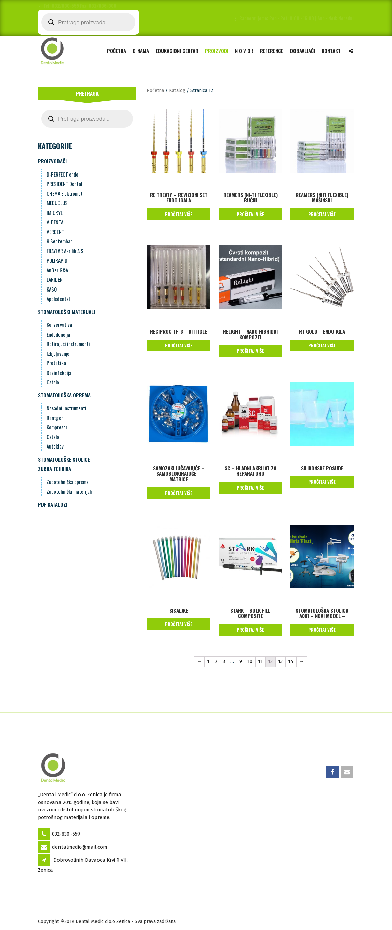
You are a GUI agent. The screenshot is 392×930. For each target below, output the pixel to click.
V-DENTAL (56, 222)
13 (280, 661)
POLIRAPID (57, 260)
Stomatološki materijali (66, 311)
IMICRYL (55, 212)
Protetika (56, 362)
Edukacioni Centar (177, 50)
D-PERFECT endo (62, 174)
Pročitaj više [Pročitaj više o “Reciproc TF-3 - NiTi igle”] (178, 345)
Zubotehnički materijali (69, 491)
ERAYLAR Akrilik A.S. (65, 251)
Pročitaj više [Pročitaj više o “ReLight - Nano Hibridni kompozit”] (250, 350)
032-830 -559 (66, 834)
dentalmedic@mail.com (79, 847)
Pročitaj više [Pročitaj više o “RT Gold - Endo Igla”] (322, 345)
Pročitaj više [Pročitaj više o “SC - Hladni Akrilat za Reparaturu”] (250, 487)
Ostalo (53, 382)
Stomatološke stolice (64, 459)
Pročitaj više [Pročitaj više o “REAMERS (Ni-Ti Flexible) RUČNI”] (250, 214)
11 (260, 661)
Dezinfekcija (59, 372)
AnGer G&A (57, 270)
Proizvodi (216, 50)
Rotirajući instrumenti (68, 343)
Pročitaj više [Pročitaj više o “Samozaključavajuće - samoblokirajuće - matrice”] (178, 493)
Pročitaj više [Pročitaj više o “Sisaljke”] (178, 624)
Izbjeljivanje (58, 353)
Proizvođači (52, 161)
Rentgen (55, 417)
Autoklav (55, 446)
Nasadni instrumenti (66, 408)
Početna (116, 50)
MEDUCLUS (57, 202)
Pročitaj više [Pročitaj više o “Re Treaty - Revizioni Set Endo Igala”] (178, 214)
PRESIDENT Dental (64, 183)
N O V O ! (244, 50)
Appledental (58, 298)
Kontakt (331, 50)
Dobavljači (302, 50)
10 (249, 661)
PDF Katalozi (52, 504)
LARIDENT (56, 279)
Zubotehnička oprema (68, 482)
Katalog (177, 90)
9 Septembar (59, 241)
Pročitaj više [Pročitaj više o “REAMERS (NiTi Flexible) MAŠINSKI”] (322, 214)
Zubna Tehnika (54, 468)
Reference (271, 50)
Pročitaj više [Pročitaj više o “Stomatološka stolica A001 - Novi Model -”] (322, 629)
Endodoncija (58, 334)
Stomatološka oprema (64, 395)
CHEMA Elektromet (65, 193)
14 (290, 661)
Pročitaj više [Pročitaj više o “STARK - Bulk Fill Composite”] (250, 629)
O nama (141, 50)
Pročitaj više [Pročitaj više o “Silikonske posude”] (322, 481)
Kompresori (58, 427)
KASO (52, 289)
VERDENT (55, 231)
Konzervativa (59, 324)
